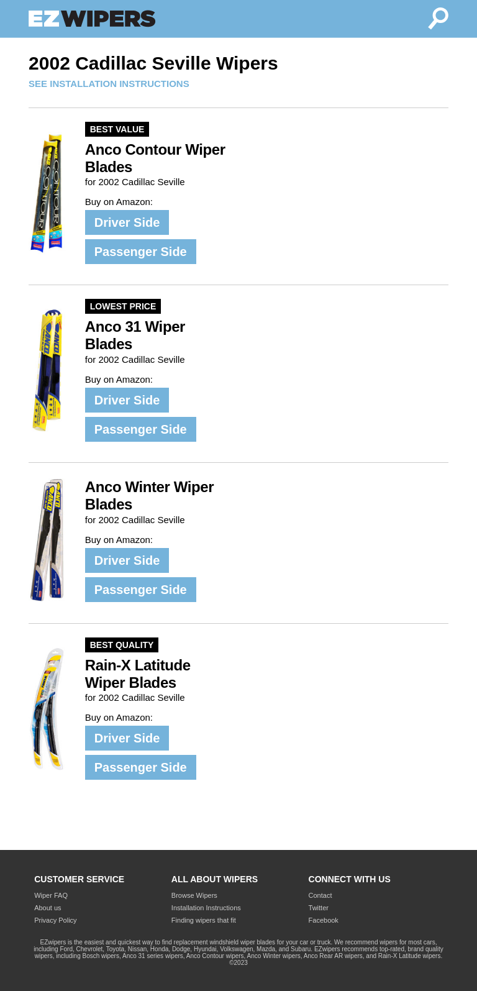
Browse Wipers (194, 895)
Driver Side (127, 222)
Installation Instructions (206, 907)
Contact (320, 895)
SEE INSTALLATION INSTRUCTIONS (109, 83)
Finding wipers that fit (203, 920)
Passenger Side (140, 251)
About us (47, 907)
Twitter (319, 907)
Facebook (323, 920)
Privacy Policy (55, 920)
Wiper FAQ (51, 895)
